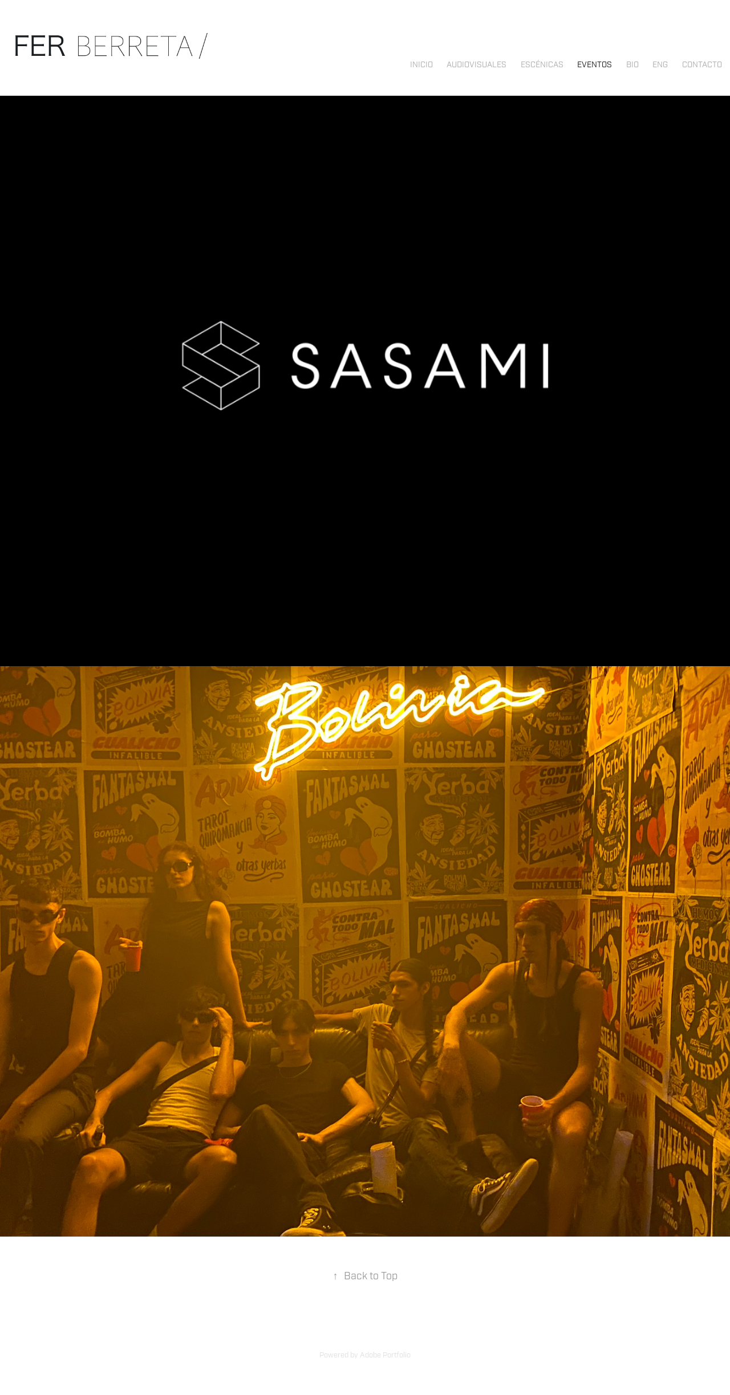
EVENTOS (594, 65)
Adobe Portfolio (385, 1355)
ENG (660, 65)
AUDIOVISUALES (476, 65)
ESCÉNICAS (542, 65)
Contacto (702, 65)
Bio (632, 65)
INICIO (421, 65)
